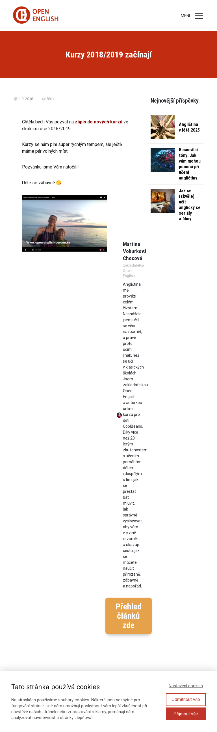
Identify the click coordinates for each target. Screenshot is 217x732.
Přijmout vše (185, 714)
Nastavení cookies (186, 685)
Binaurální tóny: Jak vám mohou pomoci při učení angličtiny (190, 164)
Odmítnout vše (186, 699)
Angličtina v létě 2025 (189, 127)
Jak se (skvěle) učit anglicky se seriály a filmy (190, 204)
